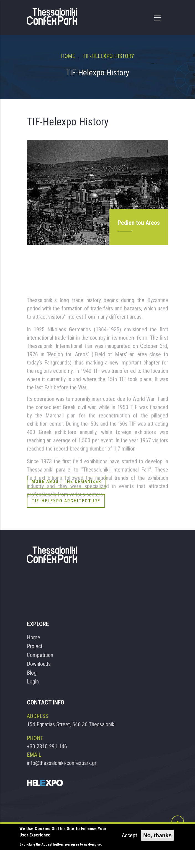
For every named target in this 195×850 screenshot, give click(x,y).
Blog (32, 672)
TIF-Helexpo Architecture (66, 500)
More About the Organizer (66, 481)
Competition (40, 655)
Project (34, 646)
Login (33, 681)
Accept (129, 835)
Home (68, 56)
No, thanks (157, 836)
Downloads (39, 664)
